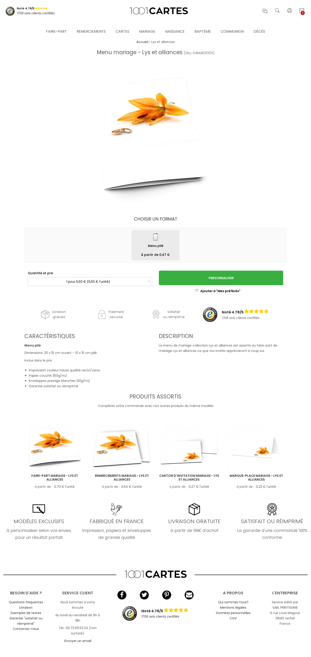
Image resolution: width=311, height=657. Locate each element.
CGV (233, 618)
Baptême (202, 25)
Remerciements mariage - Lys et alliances (122, 477)
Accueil (142, 42)
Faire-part (56, 25)
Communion (232, 25)
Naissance (175, 25)
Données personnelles (233, 613)
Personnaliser (221, 278)
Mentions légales (233, 607)
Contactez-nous (26, 629)
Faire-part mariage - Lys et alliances (54, 477)
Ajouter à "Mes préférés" (217, 291)
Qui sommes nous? (233, 602)
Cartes (122, 25)
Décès (259, 25)
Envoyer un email (77, 641)
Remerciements (91, 25)
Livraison (25, 607)
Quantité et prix (40, 273)
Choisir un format (155, 219)
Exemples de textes (26, 613)
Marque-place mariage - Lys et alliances (256, 477)
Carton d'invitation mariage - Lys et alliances (189, 477)
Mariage (147, 25)
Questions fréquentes (26, 602)
